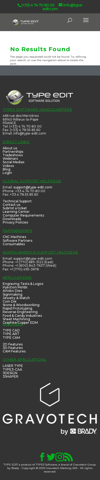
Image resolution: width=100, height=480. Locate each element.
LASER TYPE (13, 366)
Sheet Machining (16, 319)
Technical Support (17, 201)
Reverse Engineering (20, 312)
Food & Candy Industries (22, 316)
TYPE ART (11, 334)
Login (7, 173)
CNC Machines (14, 237)
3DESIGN (10, 373)
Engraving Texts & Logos (23, 284)
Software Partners (17, 241)
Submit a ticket (15, 208)
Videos (8, 166)
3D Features (13, 348)
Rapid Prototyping (17, 308)
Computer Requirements (23, 215)
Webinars (10, 159)
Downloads (12, 219)
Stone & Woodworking (21, 305)
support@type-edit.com (32, 187)
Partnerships (13, 152)
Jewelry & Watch (16, 298)
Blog (6, 169)
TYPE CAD (11, 330)
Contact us (11, 205)
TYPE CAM (11, 338)
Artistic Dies (12, 291)
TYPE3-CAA (12, 369)
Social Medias (13, 162)
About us (10, 148)
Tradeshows (13, 155)
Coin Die (10, 301)
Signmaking (12, 294)
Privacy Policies (15, 222)
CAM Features (14, 351)
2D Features (13, 344)
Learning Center (16, 212)
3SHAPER (10, 376)
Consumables (14, 244)
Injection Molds (15, 287)
